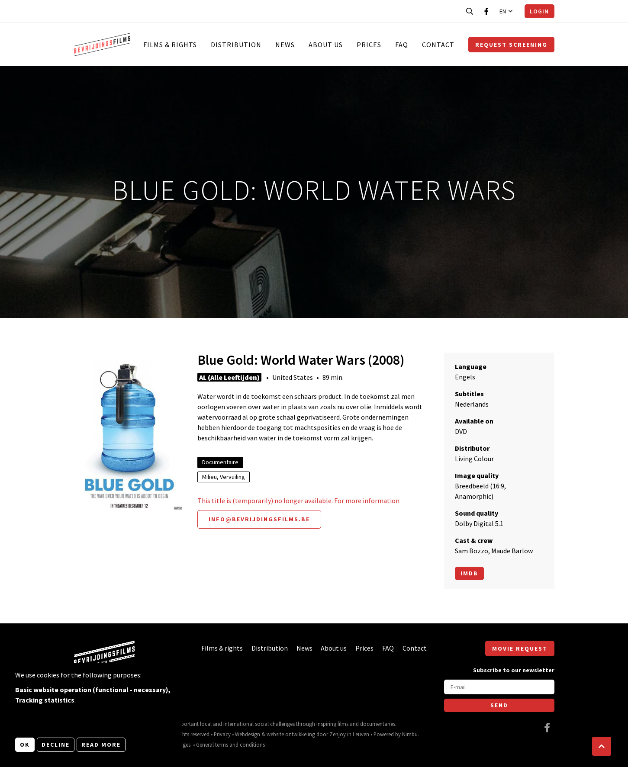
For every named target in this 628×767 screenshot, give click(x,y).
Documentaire (220, 462)
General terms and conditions (230, 744)
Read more (101, 744)
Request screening (511, 44)
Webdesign (247, 734)
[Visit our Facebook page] (486, 11)
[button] (601, 746)
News (285, 44)
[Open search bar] (469, 11)
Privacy (222, 734)
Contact (438, 44)
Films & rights (170, 44)
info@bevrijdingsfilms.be (259, 519)
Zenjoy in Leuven (349, 734)
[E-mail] (499, 687)
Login (539, 11)
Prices (369, 44)
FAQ (401, 44)
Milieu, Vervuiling (223, 477)
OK (25, 744)
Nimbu (410, 734)
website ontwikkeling (291, 734)
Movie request (519, 648)
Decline (56, 744)
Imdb (469, 573)
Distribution (236, 44)
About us (326, 44)
